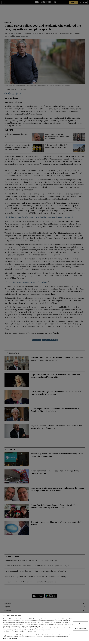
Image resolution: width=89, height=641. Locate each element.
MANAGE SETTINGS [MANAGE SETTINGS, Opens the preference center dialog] (80, 628)
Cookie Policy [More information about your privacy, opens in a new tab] (36, 626)
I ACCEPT (80, 623)
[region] (44, 627)
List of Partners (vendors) (10, 638)
